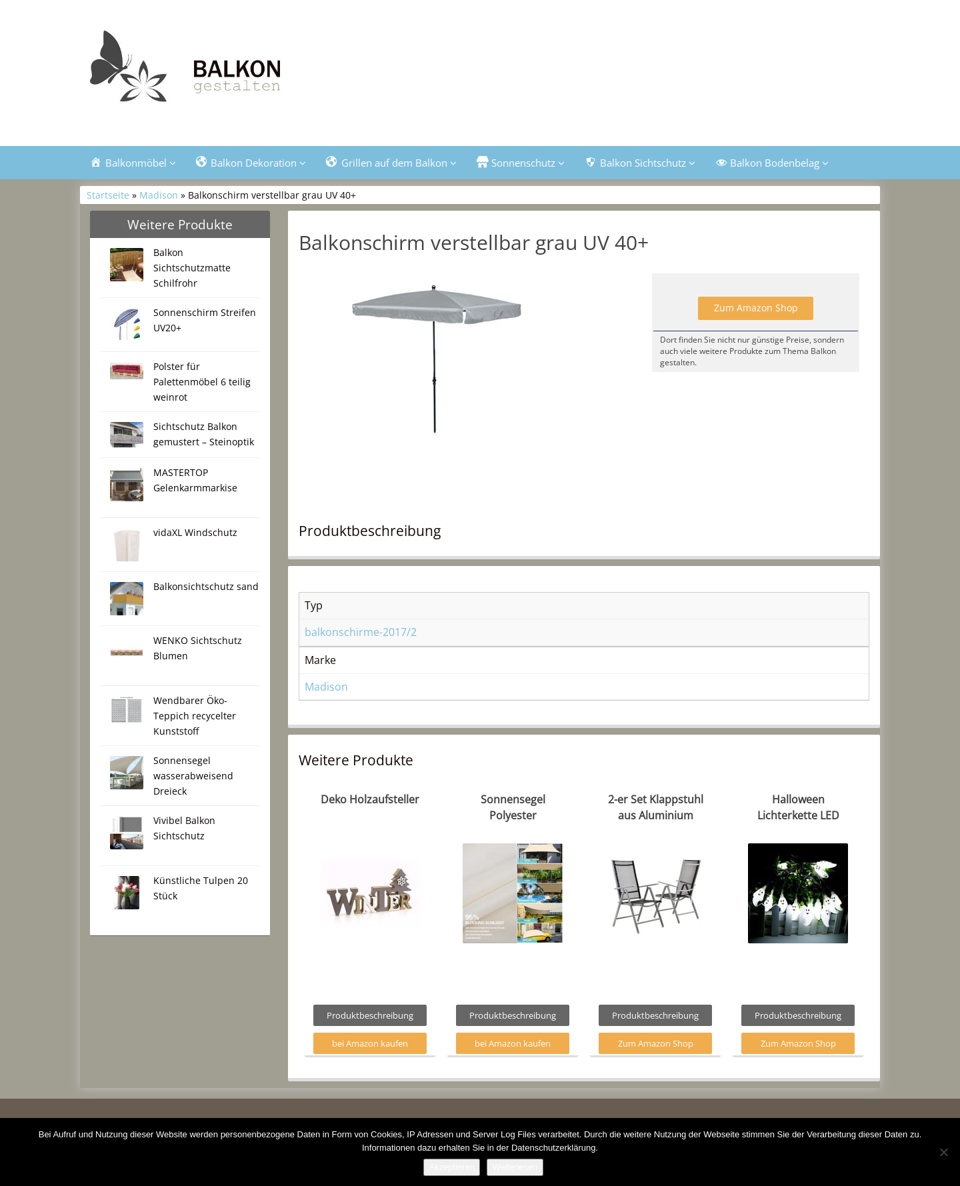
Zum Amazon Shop (756, 307)
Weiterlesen (514, 1167)
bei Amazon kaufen (370, 1043)
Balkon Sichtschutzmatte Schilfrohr (192, 267)
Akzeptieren (452, 1167)
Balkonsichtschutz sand (206, 586)
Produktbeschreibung (370, 1015)
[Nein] (943, 1152)
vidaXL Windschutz (195, 532)
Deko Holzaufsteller (370, 799)
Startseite (108, 195)
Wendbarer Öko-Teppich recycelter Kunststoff (194, 715)
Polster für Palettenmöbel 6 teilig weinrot (202, 381)
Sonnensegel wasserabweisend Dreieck (193, 775)
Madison (158, 195)
